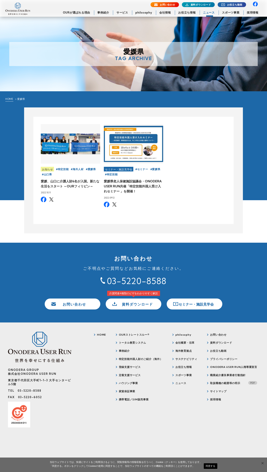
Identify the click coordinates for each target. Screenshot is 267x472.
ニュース (209, 12)
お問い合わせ (167, 5)
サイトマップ (218, 391)
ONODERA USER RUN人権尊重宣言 (233, 367)
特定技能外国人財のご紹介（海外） (141, 359)
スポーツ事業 (231, 12)
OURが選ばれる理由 (76, 12)
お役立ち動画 (235, 5)
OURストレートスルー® (134, 334)
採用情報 (252, 12)
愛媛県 (92, 169)
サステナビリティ (186, 359)
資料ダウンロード (201, 5)
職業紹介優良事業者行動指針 (228, 375)
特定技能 (63, 169)
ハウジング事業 (128, 383)
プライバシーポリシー (224, 359)
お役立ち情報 (187, 12)
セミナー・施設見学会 (118, 169)
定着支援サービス (130, 375)
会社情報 (165, 12)
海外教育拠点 (183, 351)
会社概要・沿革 (185, 342)
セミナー (142, 169)
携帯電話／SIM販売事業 (134, 399)
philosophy (143, 12)
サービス (122, 12)
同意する (210, 466)
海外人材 (78, 169)
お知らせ (47, 169)
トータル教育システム (132, 342)
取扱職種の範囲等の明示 (225, 383)
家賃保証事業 (127, 391)
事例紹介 (103, 12)
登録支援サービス (130, 367)
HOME (9, 98)
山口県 (48, 174)
